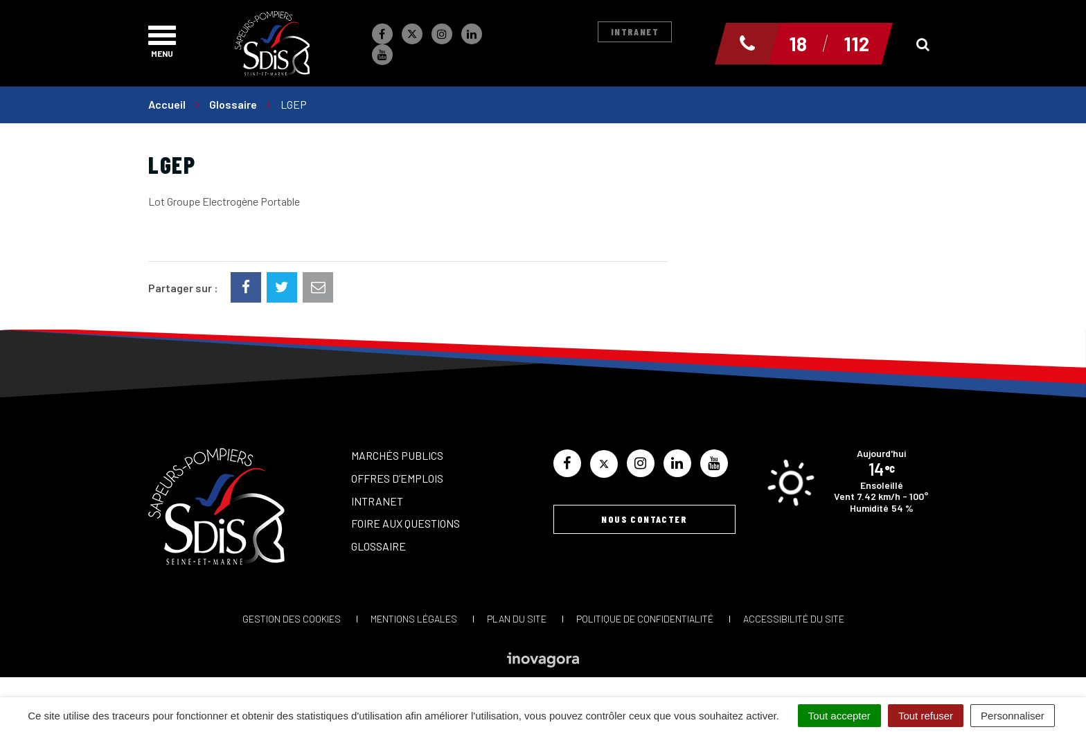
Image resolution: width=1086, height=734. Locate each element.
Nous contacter (644, 519)
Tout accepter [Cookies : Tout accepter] (839, 716)
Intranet (635, 31)
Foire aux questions (405, 523)
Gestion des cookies (291, 619)
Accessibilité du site (793, 619)
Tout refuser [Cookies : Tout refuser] (925, 716)
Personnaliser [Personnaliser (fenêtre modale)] (1012, 716)
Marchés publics (397, 455)
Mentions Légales (414, 619)
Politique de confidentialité (644, 619)
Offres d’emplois (397, 478)
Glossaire (378, 546)
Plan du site (516, 619)
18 (798, 43)
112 (856, 43)
